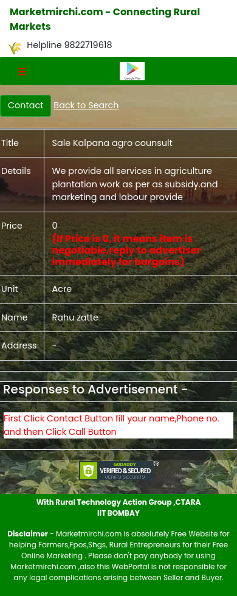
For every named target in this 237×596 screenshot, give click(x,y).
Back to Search (85, 105)
